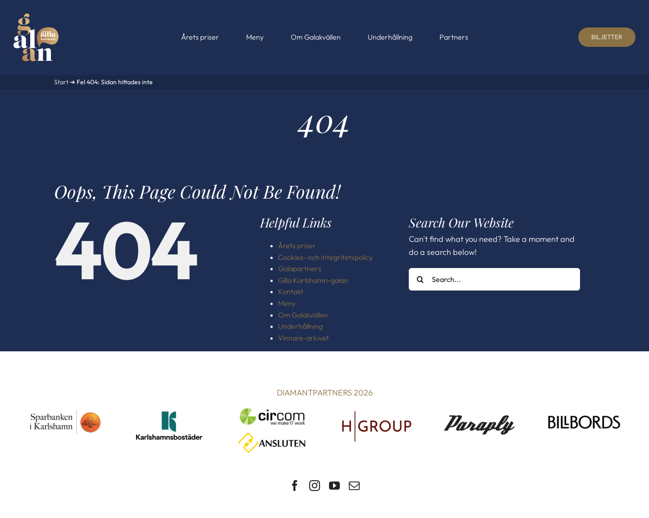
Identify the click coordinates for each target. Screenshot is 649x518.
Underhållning (300, 326)
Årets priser (297, 245)
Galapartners (299, 268)
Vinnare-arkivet (303, 337)
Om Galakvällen (303, 314)
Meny (287, 303)
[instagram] (314, 485)
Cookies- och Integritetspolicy (325, 257)
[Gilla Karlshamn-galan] (36, 17)
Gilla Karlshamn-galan (313, 280)
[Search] (420, 279)
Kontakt (290, 291)
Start (61, 82)
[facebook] (294, 485)
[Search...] (494, 279)
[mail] (354, 485)
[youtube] (334, 485)
